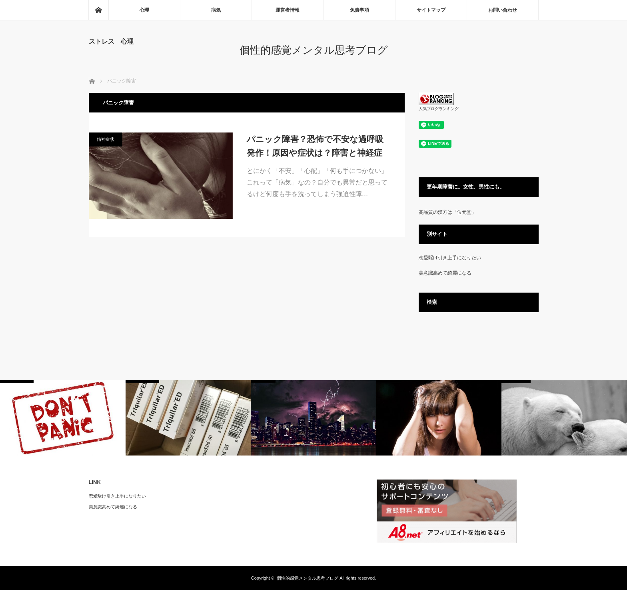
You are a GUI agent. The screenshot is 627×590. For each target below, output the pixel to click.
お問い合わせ (502, 10)
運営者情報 (288, 10)
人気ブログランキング (439, 108)
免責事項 (359, 10)
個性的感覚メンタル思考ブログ (314, 50)
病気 (216, 10)
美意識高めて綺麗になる (445, 273)
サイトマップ (431, 10)
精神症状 (105, 139)
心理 (144, 10)
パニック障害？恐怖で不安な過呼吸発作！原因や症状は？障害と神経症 (315, 145)
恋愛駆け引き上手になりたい (450, 258)
